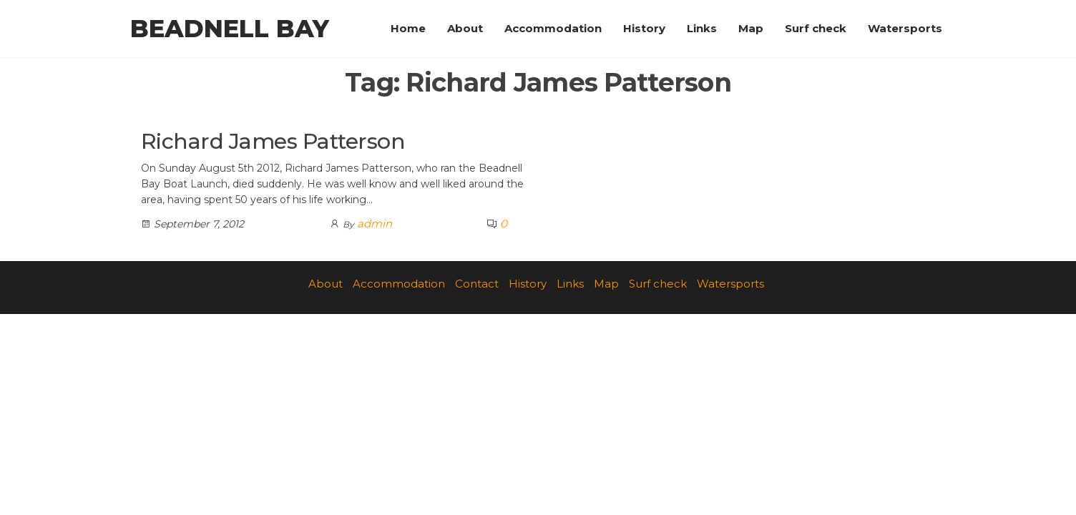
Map (750, 28)
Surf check (815, 28)
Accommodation (553, 28)
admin (374, 223)
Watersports (905, 28)
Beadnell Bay (229, 29)
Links (702, 28)
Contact (477, 283)
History (644, 28)
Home (408, 28)
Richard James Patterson (273, 141)
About (465, 28)
